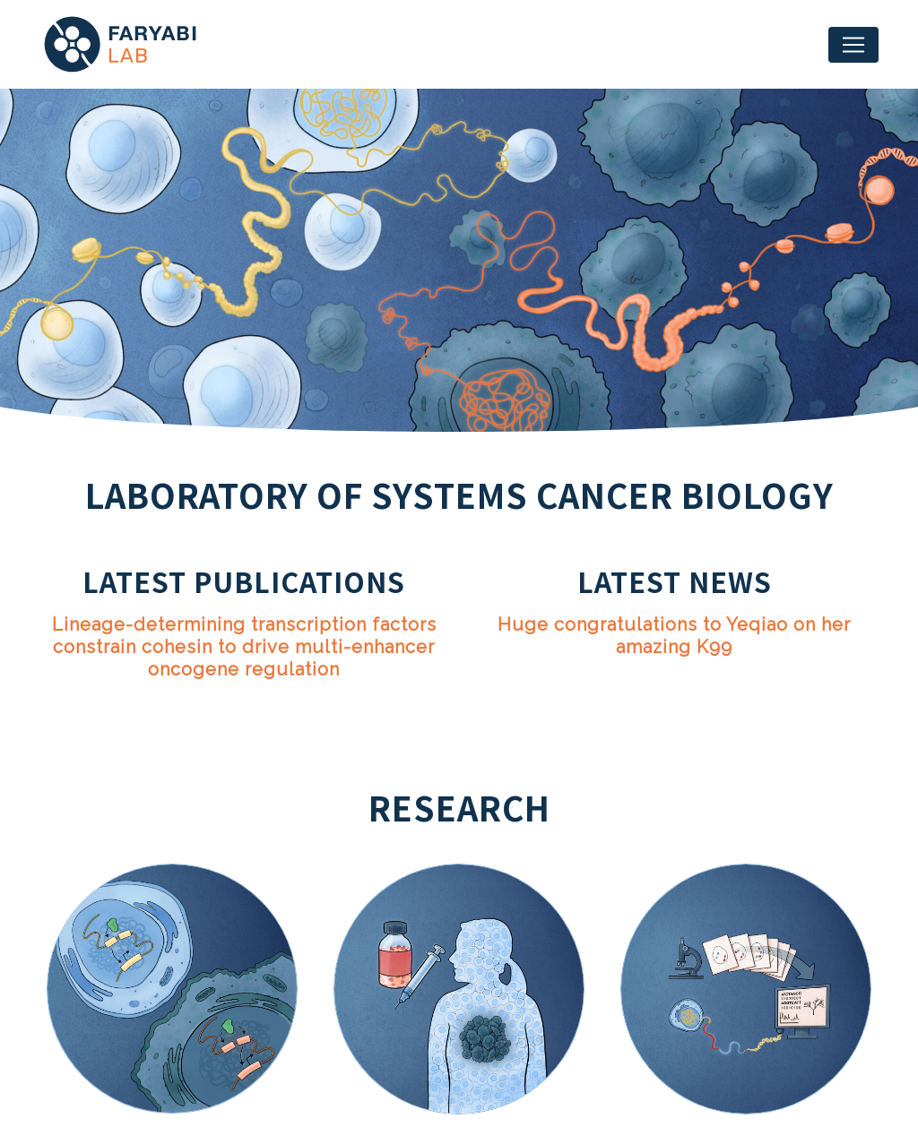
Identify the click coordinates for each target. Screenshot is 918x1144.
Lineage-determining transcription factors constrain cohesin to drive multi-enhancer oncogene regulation (244, 647)
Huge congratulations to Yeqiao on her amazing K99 (674, 636)
